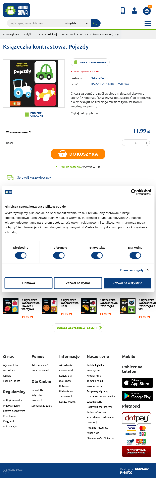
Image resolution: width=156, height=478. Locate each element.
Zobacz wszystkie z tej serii (77, 327)
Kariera (7, 375)
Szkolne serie (94, 401)
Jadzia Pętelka (95, 365)
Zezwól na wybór (78, 283)
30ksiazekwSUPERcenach (101, 438)
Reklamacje (9, 426)
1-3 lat (40, 34)
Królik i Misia (94, 375)
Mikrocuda (93, 432)
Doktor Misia (66, 370)
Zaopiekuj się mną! (97, 391)
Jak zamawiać (40, 365)
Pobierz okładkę (36, 114)
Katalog (64, 386)
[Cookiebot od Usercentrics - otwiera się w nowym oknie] (133, 192)
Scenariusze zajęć (42, 405)
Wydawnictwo (11, 365)
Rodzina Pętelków (97, 427)
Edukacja (53, 34)
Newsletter (38, 390)
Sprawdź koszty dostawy (34, 177)
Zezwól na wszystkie (127, 283)
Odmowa (28, 283)
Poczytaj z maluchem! (99, 406)
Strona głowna (11, 34)
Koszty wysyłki (67, 401)
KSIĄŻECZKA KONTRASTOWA (110, 84)
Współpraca (10, 370)
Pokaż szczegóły (132, 270)
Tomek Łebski (95, 380)
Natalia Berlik (99, 78)
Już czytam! (93, 370)
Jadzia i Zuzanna (96, 412)
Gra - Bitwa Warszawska (101, 396)
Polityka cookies (12, 400)
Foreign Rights (11, 380)
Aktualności (66, 365)
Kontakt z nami (40, 370)
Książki (28, 34)
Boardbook (69, 34)
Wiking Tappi (94, 386)
